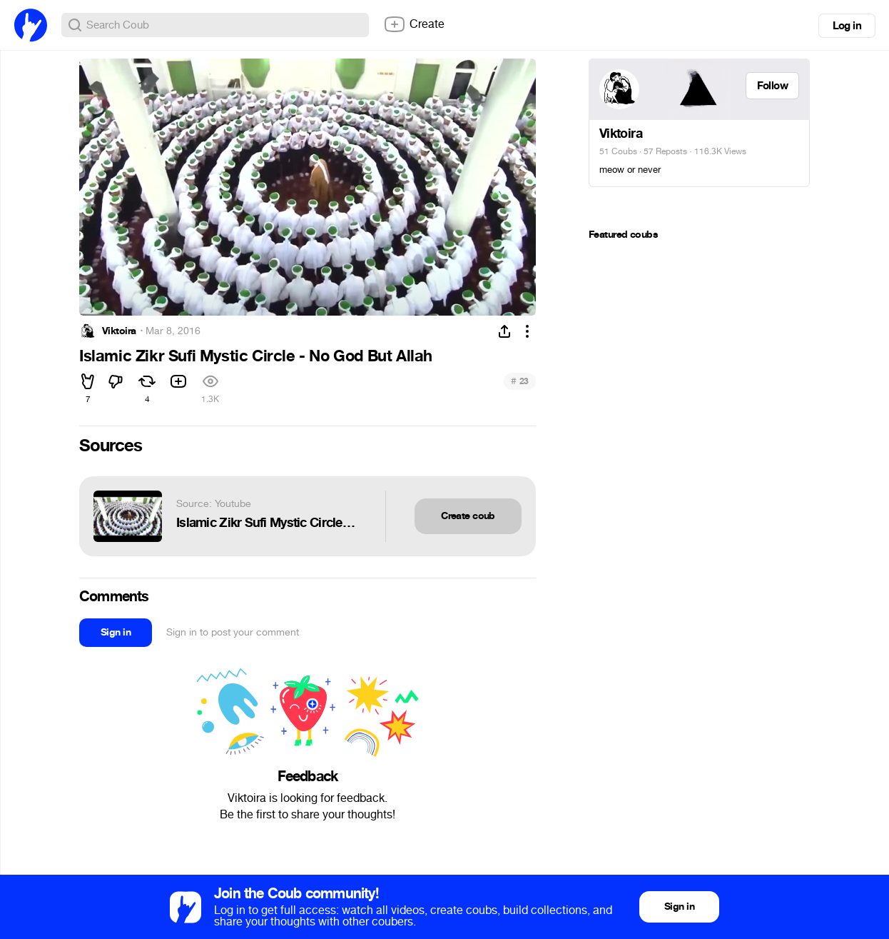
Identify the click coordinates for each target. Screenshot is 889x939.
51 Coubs (618, 151)
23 (520, 381)
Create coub (468, 516)
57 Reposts (665, 151)
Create (413, 24)
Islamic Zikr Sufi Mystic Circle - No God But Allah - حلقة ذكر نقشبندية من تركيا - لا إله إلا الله (266, 523)
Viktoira (119, 331)
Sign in (116, 632)
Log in (847, 26)
